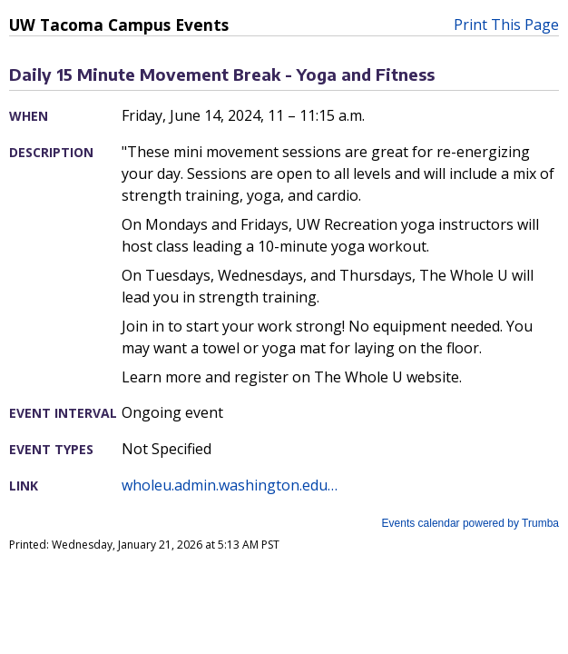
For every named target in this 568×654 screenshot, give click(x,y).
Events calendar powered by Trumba (470, 523)
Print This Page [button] (506, 25)
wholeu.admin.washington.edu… (230, 485)
